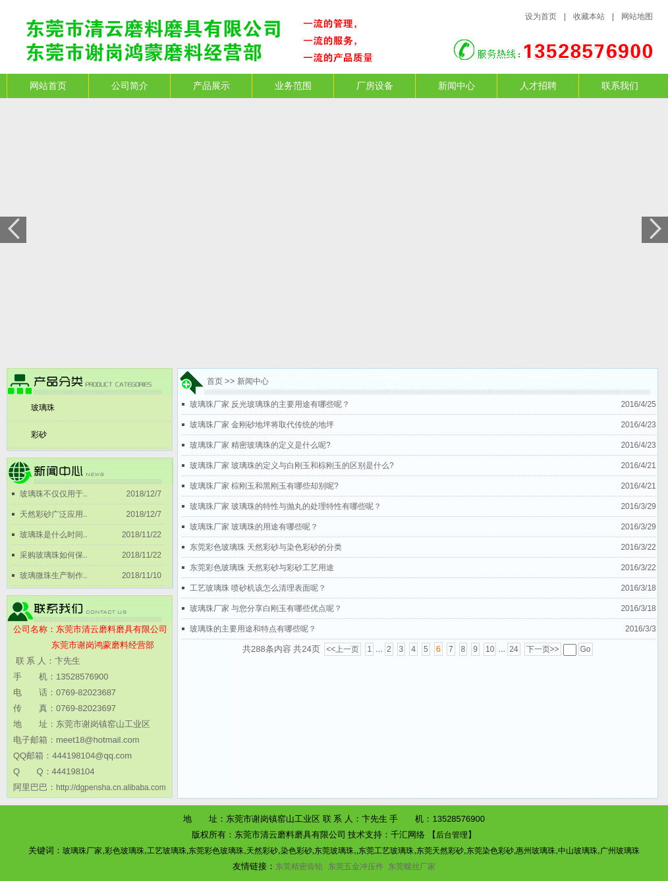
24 (513, 649)
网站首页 (48, 86)
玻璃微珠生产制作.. (54, 575)
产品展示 (211, 86)
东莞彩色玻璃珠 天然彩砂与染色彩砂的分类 (266, 547)
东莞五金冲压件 (355, 866)
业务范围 (293, 86)
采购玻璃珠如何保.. (54, 555)
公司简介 (129, 86)
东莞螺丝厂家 (411, 867)
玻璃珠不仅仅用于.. (54, 493)
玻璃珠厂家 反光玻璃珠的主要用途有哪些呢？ (270, 404)
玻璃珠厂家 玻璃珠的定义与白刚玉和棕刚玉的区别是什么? (292, 465)
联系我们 (619, 86)
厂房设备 (374, 86)
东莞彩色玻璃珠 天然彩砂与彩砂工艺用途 (262, 567)
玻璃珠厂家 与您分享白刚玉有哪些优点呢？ (266, 608)
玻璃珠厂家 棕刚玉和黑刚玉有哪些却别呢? (264, 486)
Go (585, 649)
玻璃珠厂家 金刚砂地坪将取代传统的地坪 (262, 424)
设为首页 (541, 16)
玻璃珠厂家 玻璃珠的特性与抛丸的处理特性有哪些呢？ (285, 506)
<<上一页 (342, 649)
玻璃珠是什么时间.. (54, 534)
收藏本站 (589, 16)
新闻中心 (456, 86)
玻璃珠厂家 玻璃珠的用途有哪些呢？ (254, 526)
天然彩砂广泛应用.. (54, 514)
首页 (216, 381)
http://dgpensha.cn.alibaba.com (111, 787)
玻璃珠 (43, 407)
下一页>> (542, 649)
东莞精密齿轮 (299, 866)
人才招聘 (538, 86)
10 (490, 649)
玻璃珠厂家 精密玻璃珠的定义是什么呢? (260, 445)
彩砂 (39, 434)
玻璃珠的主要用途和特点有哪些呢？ (253, 628)
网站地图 (637, 16)
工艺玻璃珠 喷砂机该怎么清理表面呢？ (258, 588)
